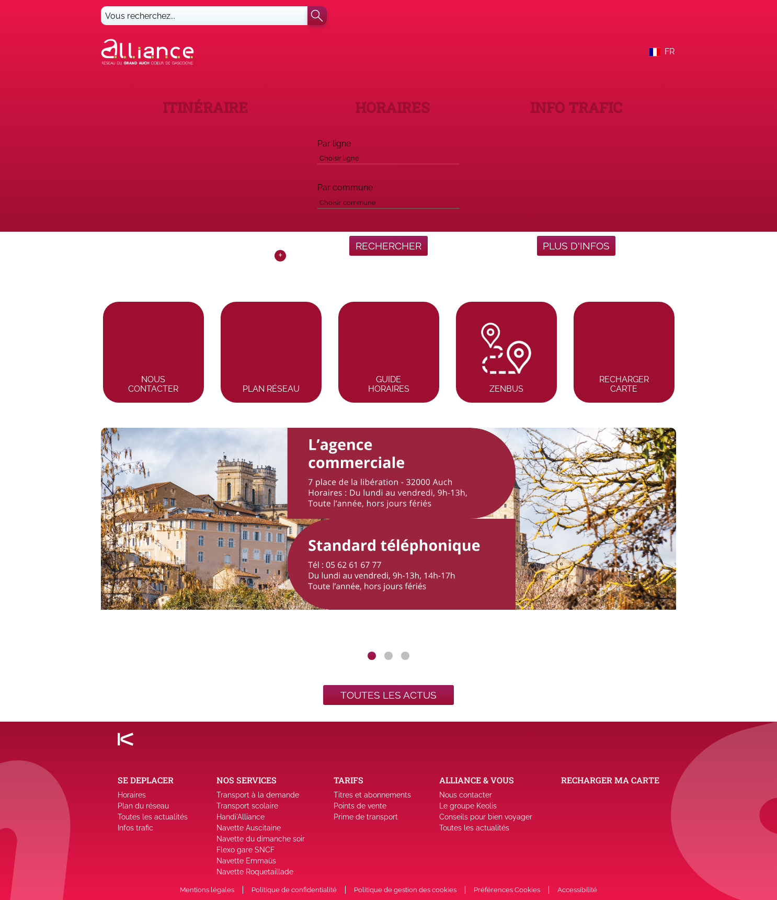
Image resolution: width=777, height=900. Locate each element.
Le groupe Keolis (468, 806)
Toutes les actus (388, 695)
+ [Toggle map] (280, 255)
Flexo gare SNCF (245, 850)
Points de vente (360, 806)
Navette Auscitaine (248, 828)
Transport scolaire (247, 806)
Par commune (345, 187)
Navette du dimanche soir (260, 839)
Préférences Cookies (507, 890)
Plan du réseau (143, 806)
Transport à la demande (257, 795)
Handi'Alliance (240, 817)
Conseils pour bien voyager (485, 817)
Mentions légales (207, 890)
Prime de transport (366, 817)
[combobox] (388, 156)
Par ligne (334, 144)
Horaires (132, 795)
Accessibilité (577, 890)
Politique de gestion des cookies (405, 890)
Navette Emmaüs (246, 861)
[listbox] (388, 536)
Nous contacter (465, 795)
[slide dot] (372, 656)
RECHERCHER (388, 246)
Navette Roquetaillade (254, 872)
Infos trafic (135, 828)
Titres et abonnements (372, 795)
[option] (388, 536)
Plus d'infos (576, 246)
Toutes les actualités (153, 817)
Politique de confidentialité (294, 890)
